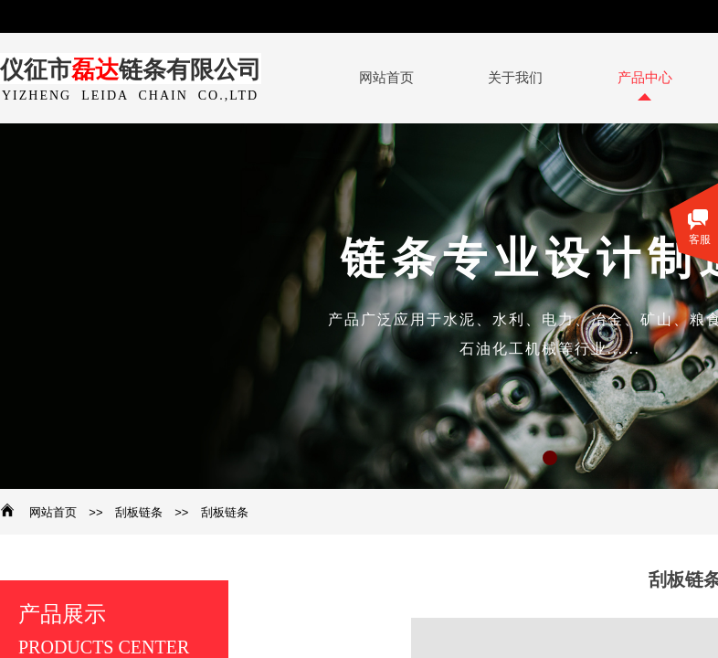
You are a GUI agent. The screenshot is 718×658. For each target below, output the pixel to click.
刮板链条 (139, 512)
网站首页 (53, 512)
